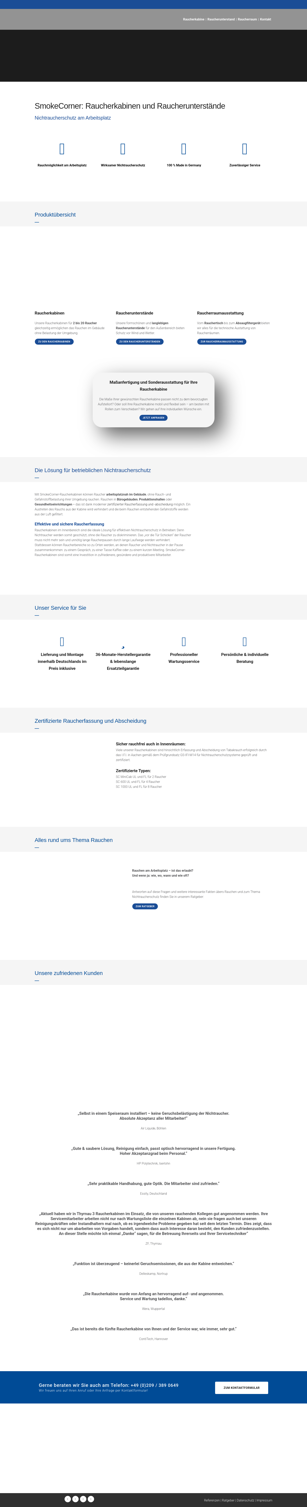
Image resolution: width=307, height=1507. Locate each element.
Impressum (264, 1500)
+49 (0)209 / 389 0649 (62, 1464)
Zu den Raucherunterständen (139, 341)
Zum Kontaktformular (242, 1387)
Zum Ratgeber (145, 906)
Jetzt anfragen (153, 417)
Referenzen (212, 1500)
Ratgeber (228, 1500)
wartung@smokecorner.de (147, 1469)
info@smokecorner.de (60, 1474)
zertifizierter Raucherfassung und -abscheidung (140, 504)
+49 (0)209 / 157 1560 (146, 1464)
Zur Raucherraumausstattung (222, 341)
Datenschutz (245, 1500)
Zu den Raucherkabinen (54, 341)
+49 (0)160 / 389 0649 (60, 1469)
